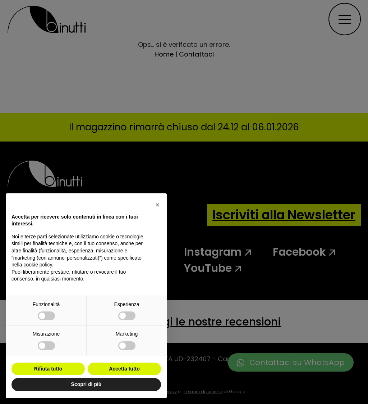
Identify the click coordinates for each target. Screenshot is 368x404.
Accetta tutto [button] (124, 369)
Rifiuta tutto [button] (48, 369)
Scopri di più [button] (86, 384)
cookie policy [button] (37, 265)
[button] (157, 205)
